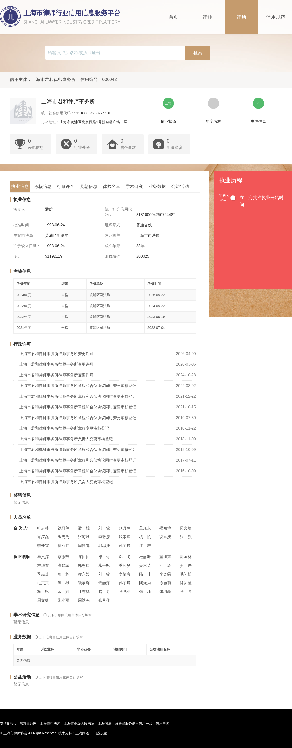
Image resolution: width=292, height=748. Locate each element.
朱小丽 (63, 600)
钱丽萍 (63, 528)
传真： (19, 256)
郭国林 (186, 557)
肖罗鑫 (43, 537)
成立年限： (114, 246)
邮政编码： (114, 256)
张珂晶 (84, 537)
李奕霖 (43, 546)
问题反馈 (100, 733)
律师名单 (111, 186)
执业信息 (20, 186)
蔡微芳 (63, 557)
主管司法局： (25, 235)
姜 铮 (186, 565)
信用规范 (275, 17)
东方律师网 (27, 723)
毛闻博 (165, 528)
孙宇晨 (124, 546)
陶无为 (63, 537)
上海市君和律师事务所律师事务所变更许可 (56, 354)
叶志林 (43, 528)
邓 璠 (104, 557)
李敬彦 (104, 537)
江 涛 (145, 546)
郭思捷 (104, 546)
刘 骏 (104, 528)
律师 (207, 17)
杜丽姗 (145, 557)
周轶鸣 (84, 546)
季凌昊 (124, 565)
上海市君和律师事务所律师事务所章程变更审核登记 (64, 428)
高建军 (63, 565)
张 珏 (145, 592)
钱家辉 (124, 537)
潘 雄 (84, 528)
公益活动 (180, 186)
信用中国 (162, 723)
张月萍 (124, 528)
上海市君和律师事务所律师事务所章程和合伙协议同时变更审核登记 (77, 386)
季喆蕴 (43, 574)
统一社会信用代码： (118, 212)
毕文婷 (43, 557)
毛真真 (43, 583)
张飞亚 (124, 592)
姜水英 (145, 565)
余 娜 (63, 592)
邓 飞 (124, 557)
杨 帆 (145, 537)
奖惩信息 (88, 186)
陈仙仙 (84, 557)
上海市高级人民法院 (79, 723)
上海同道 (82, 733)
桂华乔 (43, 565)
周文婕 (186, 528)
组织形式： (114, 225)
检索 (197, 52)
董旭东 (145, 528)
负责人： (21, 209)
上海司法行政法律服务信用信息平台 (125, 723)
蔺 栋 (63, 574)
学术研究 (134, 186)
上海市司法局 (50, 723)
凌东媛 (165, 537)
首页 (173, 17)
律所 (241, 17)
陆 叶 (145, 574)
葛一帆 (104, 565)
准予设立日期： (27, 246)
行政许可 (65, 186)
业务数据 (157, 186)
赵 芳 (104, 592)
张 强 (186, 537)
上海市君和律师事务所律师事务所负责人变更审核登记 (66, 439)
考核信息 (43, 186)
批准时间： (23, 225)
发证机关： (114, 235)
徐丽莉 (63, 546)
